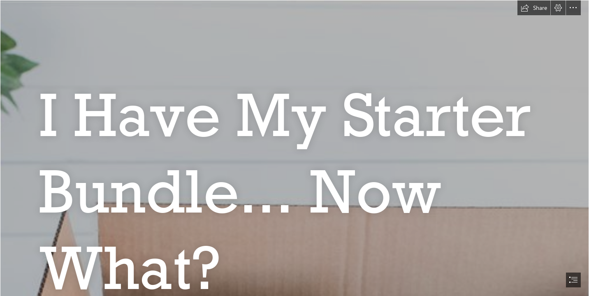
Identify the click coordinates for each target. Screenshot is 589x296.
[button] (533, 7)
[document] (294, 148)
